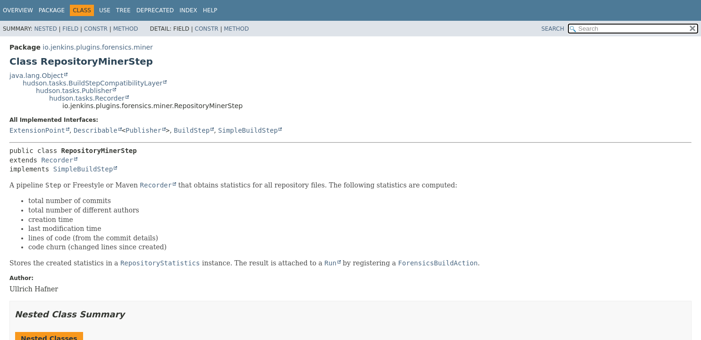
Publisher (143, 130)
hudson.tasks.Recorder (87, 98)
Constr (96, 29)
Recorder (57, 160)
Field (70, 29)
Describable (96, 130)
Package (52, 10)
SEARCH (553, 29)
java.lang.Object (36, 75)
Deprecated (155, 10)
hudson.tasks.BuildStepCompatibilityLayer (92, 83)
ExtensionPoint (37, 130)
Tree (123, 10)
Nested (45, 29)
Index (188, 10)
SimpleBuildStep (248, 130)
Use (104, 10)
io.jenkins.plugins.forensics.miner (97, 47)
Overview (18, 10)
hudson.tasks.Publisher (74, 90)
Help (210, 10)
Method (125, 29)
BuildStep (192, 130)
